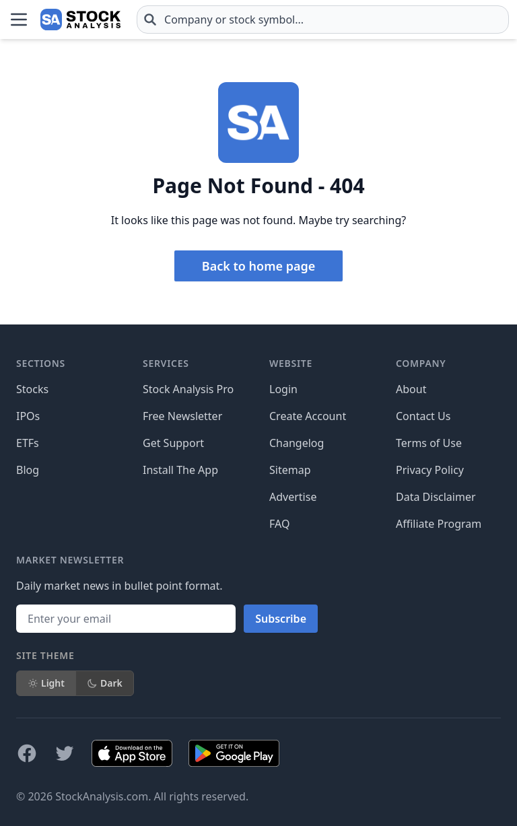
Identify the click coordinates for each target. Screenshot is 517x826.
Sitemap (290, 469)
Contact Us (423, 416)
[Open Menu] (19, 19)
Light (46, 683)
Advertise (292, 496)
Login (283, 389)
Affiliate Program (438, 523)
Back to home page (258, 266)
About (411, 389)
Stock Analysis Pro (188, 389)
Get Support (173, 443)
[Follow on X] (64, 753)
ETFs (27, 443)
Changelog (296, 443)
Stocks (32, 389)
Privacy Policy (430, 469)
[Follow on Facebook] (27, 753)
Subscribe (280, 618)
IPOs (28, 416)
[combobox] (323, 19)
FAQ (279, 523)
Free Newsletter (182, 416)
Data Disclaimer (436, 496)
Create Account (307, 416)
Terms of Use (429, 443)
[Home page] (80, 19)
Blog (27, 469)
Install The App (180, 469)
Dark (105, 683)
